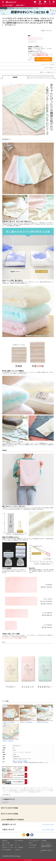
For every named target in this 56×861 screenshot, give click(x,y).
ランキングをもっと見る (48, 824)
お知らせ (31, 843)
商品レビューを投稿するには (47, 72)
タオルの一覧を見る (49, 67)
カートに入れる (43, 59)
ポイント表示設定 (19, 847)
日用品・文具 (11, 8)
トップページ (3, 8)
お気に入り (30, 60)
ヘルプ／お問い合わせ (34, 840)
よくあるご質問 (32, 845)
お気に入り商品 (6, 843)
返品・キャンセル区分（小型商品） (20, 761)
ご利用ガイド (18, 849)
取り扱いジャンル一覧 (7, 847)
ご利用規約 (43, 840)
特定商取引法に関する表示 (47, 850)
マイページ (17, 845)
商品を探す (5, 840)
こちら (18, 856)
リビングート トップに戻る (47, 64)
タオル (41, 8)
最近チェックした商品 (7, 845)
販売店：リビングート (46, 30)
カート (16, 843)
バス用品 (36, 8)
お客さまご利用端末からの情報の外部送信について (47, 846)
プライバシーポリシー (46, 843)
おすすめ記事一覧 (19, 840)
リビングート (5, 802)
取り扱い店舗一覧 (6, 849)
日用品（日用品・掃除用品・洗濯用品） (24, 8)
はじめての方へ (32, 847)
